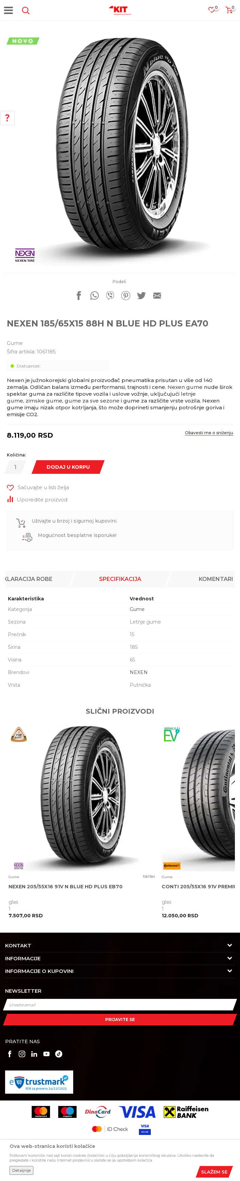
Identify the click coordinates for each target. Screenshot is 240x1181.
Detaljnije (21, 1170)
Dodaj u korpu (68, 467)
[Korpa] (229, 12)
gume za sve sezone (92, 400)
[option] (120, 149)
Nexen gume (185, 387)
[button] (24, 10)
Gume (15, 343)
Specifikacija (120, 579)
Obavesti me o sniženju (209, 432)
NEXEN (139, 672)
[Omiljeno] (215, 11)
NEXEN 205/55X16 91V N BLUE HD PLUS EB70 (66, 887)
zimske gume (44, 400)
